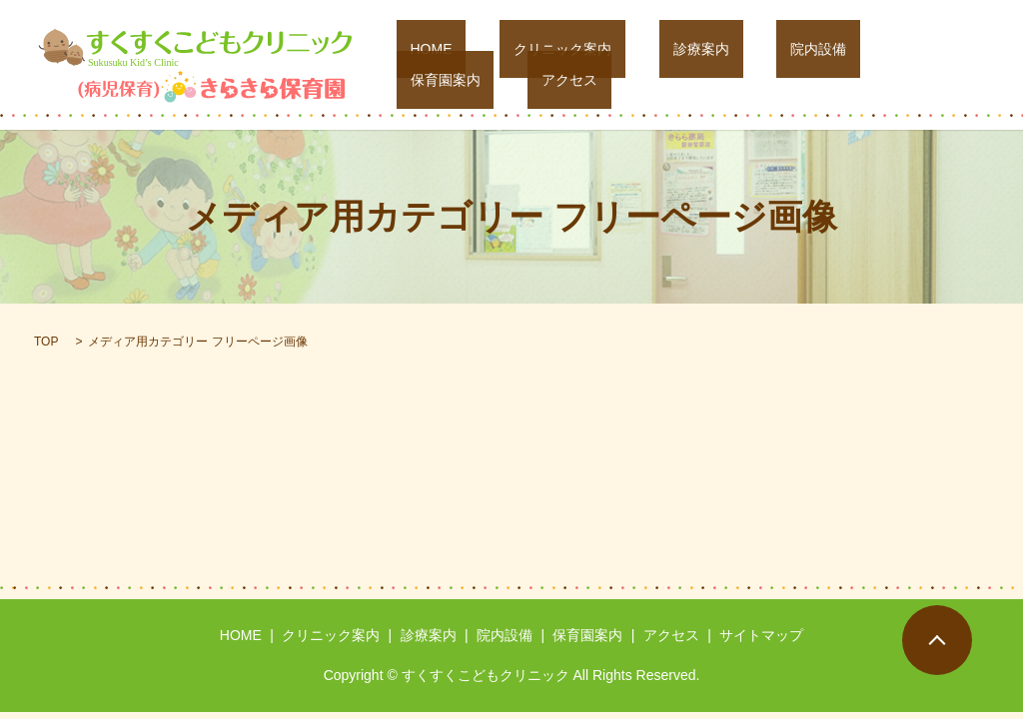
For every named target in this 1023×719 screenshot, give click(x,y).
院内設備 (754, 65)
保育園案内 (851, 65)
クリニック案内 (554, 65)
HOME (452, 65)
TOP (46, 342)
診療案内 (665, 65)
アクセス (947, 65)
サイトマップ (761, 635)
